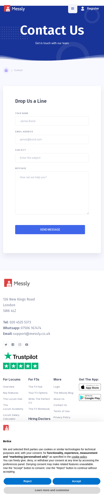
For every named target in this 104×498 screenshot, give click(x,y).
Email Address (24, 132)
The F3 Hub (35, 386)
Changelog (35, 414)
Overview (8, 386)
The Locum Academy (13, 406)
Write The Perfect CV (39, 400)
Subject (20, 150)
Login (57, 386)
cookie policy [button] (79, 456)
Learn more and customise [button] (52, 490)
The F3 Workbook (39, 408)
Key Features (10, 392)
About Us (59, 398)
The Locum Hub (12, 398)
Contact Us (60, 404)
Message (20, 168)
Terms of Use (62, 411)
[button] (72, 8)
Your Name (22, 113)
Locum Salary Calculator (11, 416)
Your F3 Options (38, 392)
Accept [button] (76, 481)
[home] (15, 8)
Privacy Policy (62, 417)
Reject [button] (27, 481)
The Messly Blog (63, 392)
